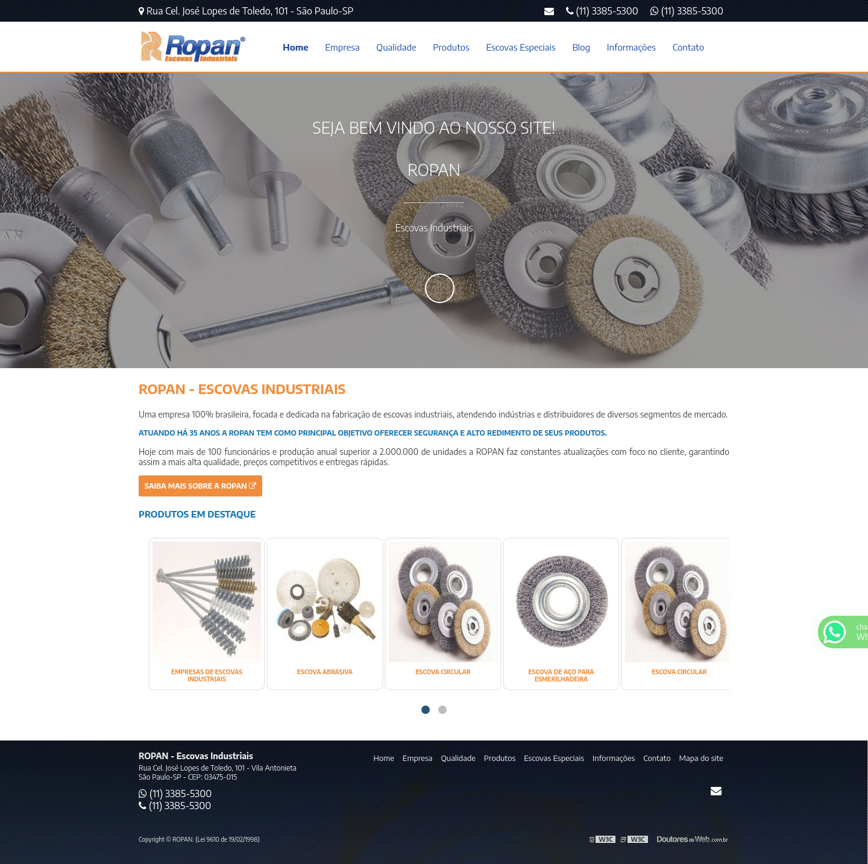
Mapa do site (701, 758)
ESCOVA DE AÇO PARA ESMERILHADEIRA (561, 675)
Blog (581, 47)
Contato (688, 47)
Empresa (342, 47)
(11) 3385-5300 (686, 11)
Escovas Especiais (520, 47)
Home (295, 47)
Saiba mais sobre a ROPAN (200, 485)
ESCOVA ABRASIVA (325, 671)
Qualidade (396, 47)
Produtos (451, 47)
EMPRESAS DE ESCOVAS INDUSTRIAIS (206, 675)
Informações (631, 47)
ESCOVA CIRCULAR (442, 671)
